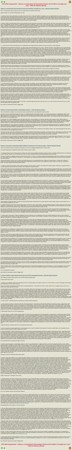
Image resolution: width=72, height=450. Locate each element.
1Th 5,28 (50, 101)
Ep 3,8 (67, 19)
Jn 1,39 (46, 370)
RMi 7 (13, 81)
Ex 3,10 (13, 386)
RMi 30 (65, 254)
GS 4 (17, 348)
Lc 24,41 (61, 418)
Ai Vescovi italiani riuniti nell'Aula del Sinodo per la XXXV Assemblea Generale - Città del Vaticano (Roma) (29, 275)
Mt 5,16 (26, 403)
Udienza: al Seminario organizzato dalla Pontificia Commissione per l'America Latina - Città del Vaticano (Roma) (31, 145)
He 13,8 (30, 205)
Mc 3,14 (21, 433)
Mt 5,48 (24, 401)
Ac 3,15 (65, 289)
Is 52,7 (63, 137)
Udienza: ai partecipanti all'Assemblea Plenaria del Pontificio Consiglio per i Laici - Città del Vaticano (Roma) (30, 8)
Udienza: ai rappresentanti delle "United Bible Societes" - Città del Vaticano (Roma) (23, 109)
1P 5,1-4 (44, 437)
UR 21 (40, 125)
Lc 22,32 (64, 291)
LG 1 (38, 27)
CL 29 (26, 33)
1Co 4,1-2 (23, 437)
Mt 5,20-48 (28, 400)
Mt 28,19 (17, 182)
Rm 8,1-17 (61, 350)
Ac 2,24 (48, 289)
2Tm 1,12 (14, 48)
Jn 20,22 (60, 373)
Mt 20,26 (10, 384)
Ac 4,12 (25, 49)
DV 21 (7, 134)
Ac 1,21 (25, 433)
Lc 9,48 (50, 382)
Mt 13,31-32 (10, 352)
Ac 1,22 (8, 120)
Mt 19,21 (39, 362)
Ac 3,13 (17, 283)
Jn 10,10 (62, 89)
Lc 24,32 (57, 418)
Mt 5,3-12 (56, 396)
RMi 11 (68, 55)
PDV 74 (29, 429)
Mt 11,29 (60, 395)
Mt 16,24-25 (46, 365)
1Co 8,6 (46, 48)
